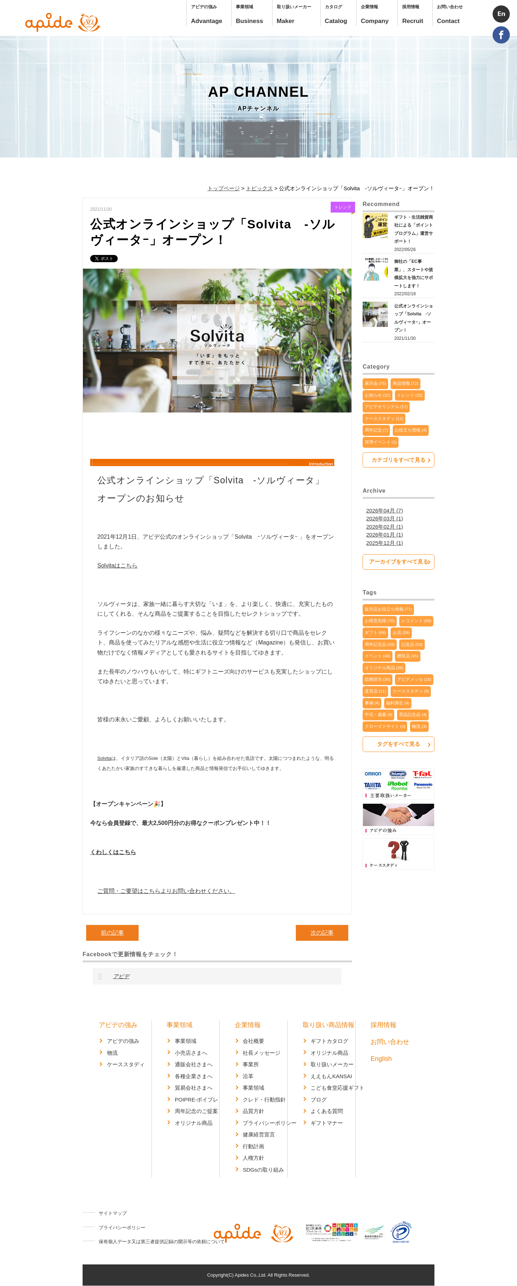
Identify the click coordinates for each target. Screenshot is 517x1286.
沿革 (248, 1076)
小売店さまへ (191, 1053)
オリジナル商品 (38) (384, 668)
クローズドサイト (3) (385, 726)
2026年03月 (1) (384, 518)
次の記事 (322, 933)
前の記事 (112, 933)
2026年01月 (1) (384, 535)
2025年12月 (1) (384, 543)
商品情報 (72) (406, 383)
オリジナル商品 (194, 1123)
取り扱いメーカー (332, 1064)
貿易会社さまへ (194, 1088)
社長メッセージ (261, 1053)
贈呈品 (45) (408, 656)
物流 (112, 1053)
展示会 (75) (375, 383)
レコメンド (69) (416, 621)
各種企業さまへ (194, 1076)
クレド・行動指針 (264, 1099)
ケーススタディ (126, 1064)
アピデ (121, 976)
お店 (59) (401, 633)
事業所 (251, 1064)
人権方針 (253, 1158)
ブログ (319, 1099)
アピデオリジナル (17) (386, 407)
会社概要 (253, 1041)
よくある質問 (327, 1111)
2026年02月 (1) (384, 527)
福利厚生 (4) (397, 703)
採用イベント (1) (381, 442)
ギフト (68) (375, 633)
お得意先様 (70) (380, 621)
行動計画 (253, 1146)
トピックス (259, 188)
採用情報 (383, 1025)
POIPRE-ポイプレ (197, 1099)
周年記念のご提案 (196, 1111)
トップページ (224, 188)
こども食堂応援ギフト (337, 1088)
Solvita (104, 758)
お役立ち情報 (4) (411, 430)
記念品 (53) (412, 644)
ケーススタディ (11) (384, 418)
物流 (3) (419, 726)
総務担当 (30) (378, 680)
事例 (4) (372, 703)
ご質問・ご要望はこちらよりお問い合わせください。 (166, 891)
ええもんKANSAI (331, 1076)
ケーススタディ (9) (411, 691)
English (381, 1058)
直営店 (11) (375, 691)
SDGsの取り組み (263, 1170)
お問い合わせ (390, 1041)
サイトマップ (113, 1213)
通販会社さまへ (194, 1064)
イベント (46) (378, 656)
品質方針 (253, 1111)
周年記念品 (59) (380, 644)
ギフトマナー (327, 1123)
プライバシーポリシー (270, 1123)
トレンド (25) (410, 395)
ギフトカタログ (329, 1041)
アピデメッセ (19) (414, 680)
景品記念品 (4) (413, 715)
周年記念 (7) (376, 430)
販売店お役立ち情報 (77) (388, 609)
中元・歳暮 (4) (378, 715)
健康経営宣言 (259, 1134)
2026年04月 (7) (384, 510)
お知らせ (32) (378, 395)
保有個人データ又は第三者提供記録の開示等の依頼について (162, 1241)
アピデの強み (118, 1025)
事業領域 (179, 1025)
